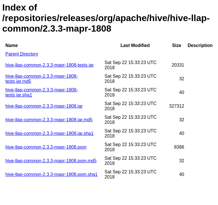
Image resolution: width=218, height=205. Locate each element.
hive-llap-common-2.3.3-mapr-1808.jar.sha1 (49, 133)
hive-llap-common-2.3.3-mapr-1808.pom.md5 (51, 160)
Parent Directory (21, 54)
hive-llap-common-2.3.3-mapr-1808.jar (44, 106)
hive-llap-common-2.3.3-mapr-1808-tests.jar (49, 65)
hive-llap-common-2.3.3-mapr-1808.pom (45, 147)
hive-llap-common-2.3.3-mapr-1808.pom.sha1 (51, 174)
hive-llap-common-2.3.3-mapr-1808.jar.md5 (49, 119)
